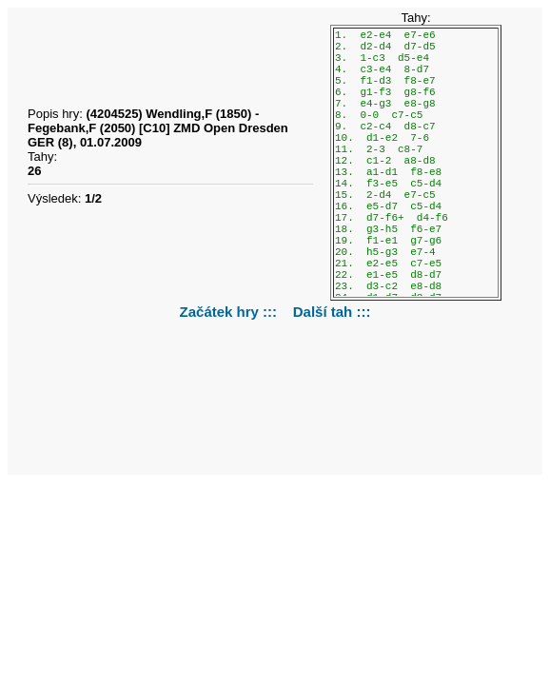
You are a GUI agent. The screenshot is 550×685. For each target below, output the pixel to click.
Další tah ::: (332, 311)
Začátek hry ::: (231, 311)
